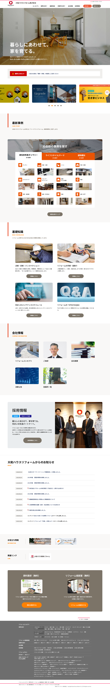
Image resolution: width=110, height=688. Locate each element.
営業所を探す (61, 6)
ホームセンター (48, 676)
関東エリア (49, 642)
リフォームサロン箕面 (38, 652)
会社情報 (70, 6)
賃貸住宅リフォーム (50, 660)
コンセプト (36, 6)
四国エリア (81, 642)
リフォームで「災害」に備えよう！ (43, 521)
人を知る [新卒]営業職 (57, 647)
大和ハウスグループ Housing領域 (23, 657)
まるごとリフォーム (49, 632)
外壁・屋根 (62, 627)
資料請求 (86, 6)
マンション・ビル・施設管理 (79, 670)
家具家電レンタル (56, 672)
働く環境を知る (47, 649)
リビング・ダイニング (76, 627)
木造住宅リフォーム (75, 660)
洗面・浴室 (52, 627)
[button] (49, 105)
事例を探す (44, 6)
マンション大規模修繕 (68, 662)
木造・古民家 (54, 636)
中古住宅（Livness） (78, 657)
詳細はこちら (34, 276)
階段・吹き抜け (58, 629)
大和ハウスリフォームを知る (40, 647)
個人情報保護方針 (30, 684)
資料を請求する (32, 605)
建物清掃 (44, 664)
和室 (46, 629)
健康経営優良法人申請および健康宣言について (42, 499)
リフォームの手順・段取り (54, 640)
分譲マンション (59, 657)
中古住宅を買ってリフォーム (60, 632)
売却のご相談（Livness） (39, 658)
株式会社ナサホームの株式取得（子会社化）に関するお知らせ (46, 488)
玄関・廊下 (67, 629)
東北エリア (43, 642)
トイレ (57, 627)
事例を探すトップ (55, 214)
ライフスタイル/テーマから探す (38, 632)
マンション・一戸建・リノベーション (50, 668)
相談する (96, 6)
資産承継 (75, 674)
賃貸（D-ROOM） (44, 666)
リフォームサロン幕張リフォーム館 (51, 652)
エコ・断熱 (47, 634)
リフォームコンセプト (24, 624)
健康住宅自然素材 (64, 634)
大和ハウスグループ (22, 684)
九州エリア (87, 642)
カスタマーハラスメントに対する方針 (52, 684)
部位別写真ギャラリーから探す (39, 627)
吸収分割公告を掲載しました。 (37, 510)
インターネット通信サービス (74, 672)
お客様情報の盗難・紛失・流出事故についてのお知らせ (44, 505)
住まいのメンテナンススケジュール (68, 640)
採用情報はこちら (32, 440)
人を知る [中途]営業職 (38, 649)
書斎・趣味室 (50, 629)
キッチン (46, 627)
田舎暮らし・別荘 (68, 657)
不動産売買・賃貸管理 (56, 674)
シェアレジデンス (71, 668)
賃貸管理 (52, 666)
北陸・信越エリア (56, 642)
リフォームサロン (23, 652)
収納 (63, 629)
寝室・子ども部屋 (86, 627)
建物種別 (81, 156)
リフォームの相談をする (78, 605)
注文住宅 (43, 657)
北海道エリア (36, 642)
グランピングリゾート (81, 668)
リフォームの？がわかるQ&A (83, 640)
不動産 (48, 674)
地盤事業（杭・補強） (81, 664)
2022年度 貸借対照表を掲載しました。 (39, 494)
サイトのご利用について (39, 684)
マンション (66, 636)
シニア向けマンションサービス (51, 670)
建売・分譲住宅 (50, 657)
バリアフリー (76, 632)
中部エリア (63, 642)
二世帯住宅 (69, 632)
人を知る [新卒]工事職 (78, 647)
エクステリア (68, 627)
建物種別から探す (38, 636)
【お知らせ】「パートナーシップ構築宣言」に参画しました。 (44, 472)
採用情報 (77, 6)
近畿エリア (69, 642)
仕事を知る (49, 647)
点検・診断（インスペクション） (41, 640)
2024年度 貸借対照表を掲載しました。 (39, 477)
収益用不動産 (63, 668)
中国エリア (75, 642)
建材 (49, 672)
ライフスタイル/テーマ (54, 156)
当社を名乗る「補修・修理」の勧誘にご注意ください (44, 74)
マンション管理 (62, 664)
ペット (81, 632)
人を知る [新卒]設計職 (68, 647)
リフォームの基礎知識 (24, 640)
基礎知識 (52, 6)
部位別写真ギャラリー (28, 156)
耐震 (85, 632)
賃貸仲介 (43, 662)
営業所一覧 (47, 682)
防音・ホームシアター (55, 634)
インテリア (44, 672)
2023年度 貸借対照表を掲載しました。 (39, 483)
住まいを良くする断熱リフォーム (43, 516)
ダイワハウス (47, 636)
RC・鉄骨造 (60, 636)
